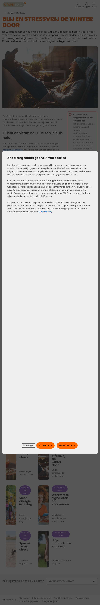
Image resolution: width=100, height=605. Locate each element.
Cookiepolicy (45, 211)
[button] (28, 445)
